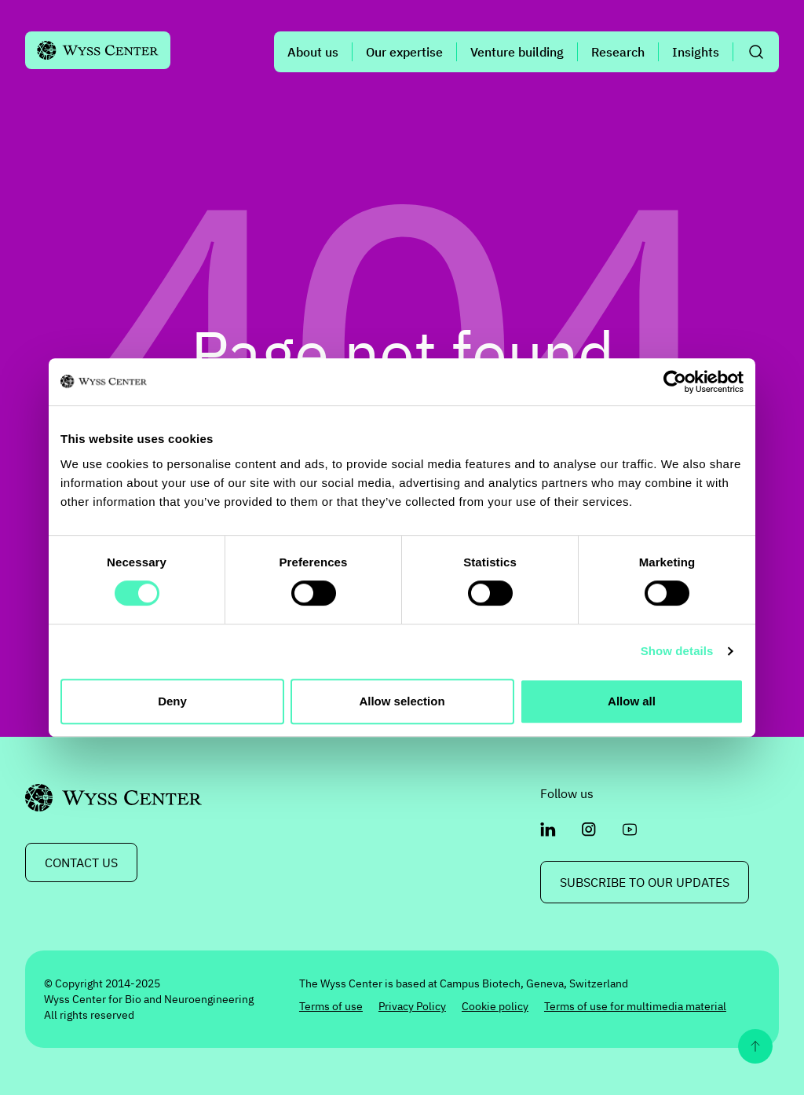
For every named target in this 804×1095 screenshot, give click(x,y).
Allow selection (401, 701)
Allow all (632, 701)
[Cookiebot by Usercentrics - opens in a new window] (675, 382)
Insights (695, 52)
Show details (677, 650)
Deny (172, 701)
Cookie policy (495, 1006)
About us (312, 52)
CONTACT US (81, 862)
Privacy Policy (412, 1006)
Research (618, 52)
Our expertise (404, 52)
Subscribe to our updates (644, 882)
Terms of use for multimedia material (635, 1006)
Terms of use (331, 1006)
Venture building (517, 52)
